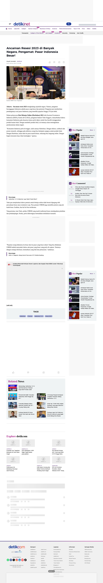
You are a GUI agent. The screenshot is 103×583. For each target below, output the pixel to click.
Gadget (24, 28)
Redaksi (71, 549)
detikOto (32, 565)
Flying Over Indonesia (59, 569)
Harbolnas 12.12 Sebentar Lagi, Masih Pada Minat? (23, 199)
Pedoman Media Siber (74, 551)
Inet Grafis (80, 33)
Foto (83, 28)
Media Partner (72, 558)
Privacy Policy (72, 563)
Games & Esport (33, 28)
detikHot (32, 558)
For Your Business (58, 572)
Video (88, 28)
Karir (70, 554)
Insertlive (87, 556)
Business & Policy (45, 28)
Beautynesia (87, 558)
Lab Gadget (49, 32)
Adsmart (56, 554)
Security (64, 33)
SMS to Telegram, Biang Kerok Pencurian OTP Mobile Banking (26, 255)
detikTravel (43, 549)
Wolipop (43, 556)
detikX (42, 558)
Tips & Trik (76, 28)
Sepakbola (33, 563)
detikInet (32, 556)
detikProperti (33, 567)
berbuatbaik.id (57, 549)
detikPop (43, 567)
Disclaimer (71, 565)
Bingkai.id (56, 565)
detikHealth (43, 554)
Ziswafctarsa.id (57, 567)
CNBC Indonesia (88, 551)
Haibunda (87, 554)
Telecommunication (65, 28)
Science (54, 28)
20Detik (43, 560)
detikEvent (56, 556)
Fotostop (72, 33)
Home (10, 28)
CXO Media (87, 563)
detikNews (32, 549)
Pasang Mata (57, 551)
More (92, 130)
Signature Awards (58, 558)
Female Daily (88, 560)
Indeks (94, 28)
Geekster (58, 32)
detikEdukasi (33, 551)
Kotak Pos (71, 556)
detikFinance (33, 554)
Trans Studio (57, 563)
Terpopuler (25, 33)
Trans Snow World (58, 560)
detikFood (43, 551)
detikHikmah (44, 565)
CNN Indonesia (88, 549)
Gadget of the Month (37, 32)
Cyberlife (16, 28)
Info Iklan (71, 560)
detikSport (32, 560)
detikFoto (43, 563)
